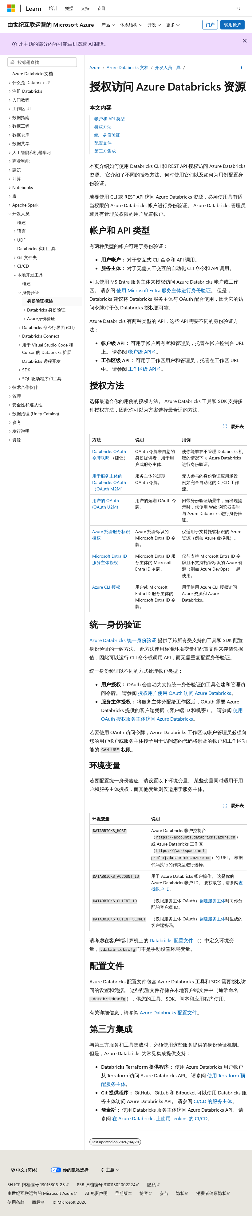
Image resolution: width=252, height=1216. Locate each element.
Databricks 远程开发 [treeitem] (41, 361)
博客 (144, 1193)
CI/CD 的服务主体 (213, 1101)
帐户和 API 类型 (109, 119)
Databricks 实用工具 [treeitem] (36, 248)
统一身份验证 (107, 135)
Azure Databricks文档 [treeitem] (32, 73)
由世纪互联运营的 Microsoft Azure (40, 1193)
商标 (36, 1202)
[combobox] (42, 62)
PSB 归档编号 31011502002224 (106, 1184)
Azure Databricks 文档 (127, 67)
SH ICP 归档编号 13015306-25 (36, 1184)
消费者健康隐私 (211, 1193)
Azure (94, 67)
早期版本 (123, 1193)
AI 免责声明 (96, 1193)
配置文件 (103, 143)
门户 (210, 25)
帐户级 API (139, 351)
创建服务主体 (212, 901)
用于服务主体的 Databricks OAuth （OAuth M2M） (109, 482)
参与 (164, 1193)
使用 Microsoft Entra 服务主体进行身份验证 (163, 290)
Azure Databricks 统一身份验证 (122, 640)
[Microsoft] (11, 8)
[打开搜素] (238, 8)
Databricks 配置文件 (171, 940)
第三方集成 (105, 151)
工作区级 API (142, 369)
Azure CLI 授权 (106, 587)
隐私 (151, 1184)
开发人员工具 (168, 67)
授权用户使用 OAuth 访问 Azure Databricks (184, 693)
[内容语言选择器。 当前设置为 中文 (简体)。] (24, 1170)
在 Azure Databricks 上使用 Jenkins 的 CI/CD (159, 1118)
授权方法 (103, 127)
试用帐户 (232, 25)
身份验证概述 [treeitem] (40, 301)
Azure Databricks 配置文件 (168, 1012)
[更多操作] (241, 68)
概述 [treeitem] (21, 222)
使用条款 (16, 1202)
